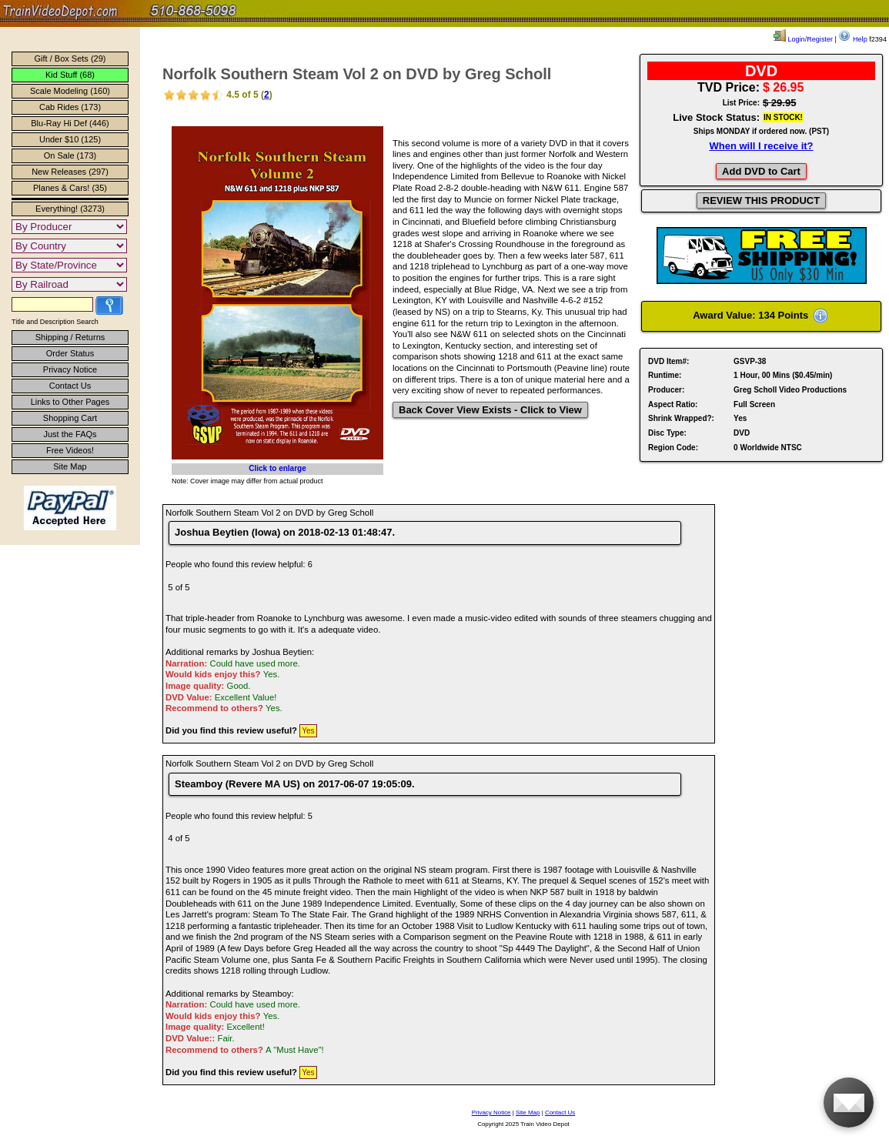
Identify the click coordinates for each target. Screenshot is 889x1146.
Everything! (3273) (70, 208)
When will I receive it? (761, 146)
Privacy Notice (70, 369)
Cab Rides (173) (70, 107)
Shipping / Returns (70, 337)
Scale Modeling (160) (70, 90)
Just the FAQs (69, 434)
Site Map (69, 466)
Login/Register (803, 39)
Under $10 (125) (70, 139)
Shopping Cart (70, 418)
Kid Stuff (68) (70, 74)
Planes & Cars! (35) (70, 187)
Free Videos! (70, 450)
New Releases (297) (70, 171)
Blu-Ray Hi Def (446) (70, 123)
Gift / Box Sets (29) (70, 58)
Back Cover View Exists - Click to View (490, 410)
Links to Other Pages (70, 401)
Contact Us (70, 385)
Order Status (70, 353)
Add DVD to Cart (761, 171)
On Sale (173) (70, 155)
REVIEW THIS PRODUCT (761, 200)
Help (852, 39)
